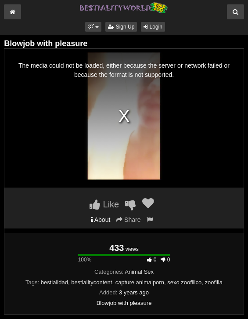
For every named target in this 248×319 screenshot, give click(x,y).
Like (104, 204)
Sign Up (121, 27)
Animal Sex (139, 271)
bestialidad (54, 282)
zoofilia (213, 282)
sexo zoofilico (184, 282)
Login (153, 27)
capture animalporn (139, 282)
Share (128, 219)
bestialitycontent (91, 282)
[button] (93, 27)
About (101, 219)
